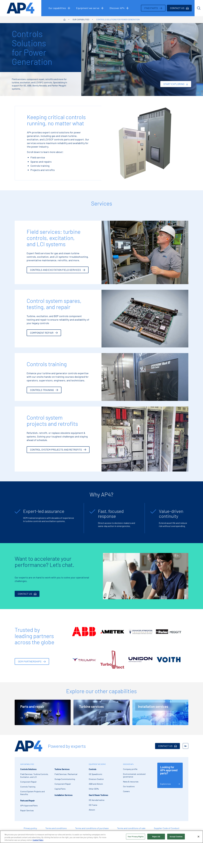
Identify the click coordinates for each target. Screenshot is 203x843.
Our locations (129, 786)
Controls (92, 769)
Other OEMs (94, 789)
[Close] (198, 836)
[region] (101, 836)
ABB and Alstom (96, 784)
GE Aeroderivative (96, 800)
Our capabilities (81, 19)
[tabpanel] (48, 518)
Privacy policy (30, 828)
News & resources (130, 781)
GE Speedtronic (95, 774)
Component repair (44, 332)
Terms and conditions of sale (131, 828)
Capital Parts (60, 789)
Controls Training (27, 786)
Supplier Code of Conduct (166, 828)
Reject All (156, 836)
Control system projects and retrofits (58, 449)
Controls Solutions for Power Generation (118, 19)
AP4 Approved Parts (29, 805)
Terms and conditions (56, 828)
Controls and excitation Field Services (57, 269)
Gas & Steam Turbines (98, 795)
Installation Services (63, 795)
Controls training (44, 389)
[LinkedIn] (185, 746)
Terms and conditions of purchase (92, 828)
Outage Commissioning (65, 779)
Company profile (130, 769)
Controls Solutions (28, 769)
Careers (126, 791)
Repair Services (27, 810)
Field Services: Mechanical (66, 774)
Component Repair (28, 782)
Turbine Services (62, 769)
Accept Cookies (176, 836)
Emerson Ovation (96, 779)
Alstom (92, 810)
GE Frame (93, 805)
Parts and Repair (27, 800)
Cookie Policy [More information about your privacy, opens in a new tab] (38, 840)
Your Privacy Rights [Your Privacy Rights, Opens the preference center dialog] (136, 836)
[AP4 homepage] (20, 8)
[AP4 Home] (28, 746)
